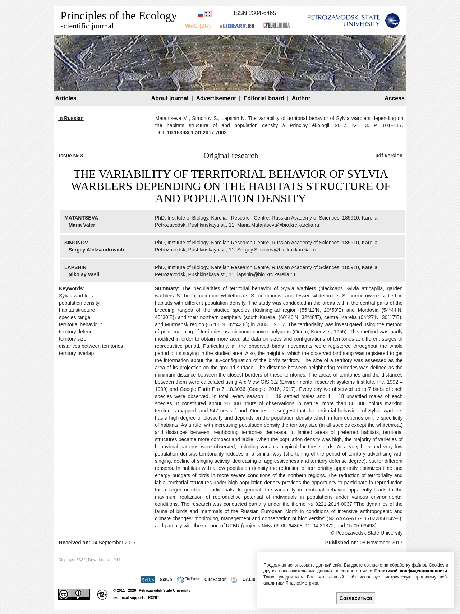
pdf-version (388, 155)
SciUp (166, 579)
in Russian (71, 118)
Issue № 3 (71, 155)
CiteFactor (215, 579)
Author (301, 98)
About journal (169, 98)
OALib (248, 579)
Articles (66, 98)
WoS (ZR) (198, 26)
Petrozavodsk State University (164, 590)
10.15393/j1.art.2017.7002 (197, 132)
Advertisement (216, 98)
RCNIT (153, 598)
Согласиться (356, 598)
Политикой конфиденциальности (410, 570)
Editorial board (264, 98)
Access (395, 98)
